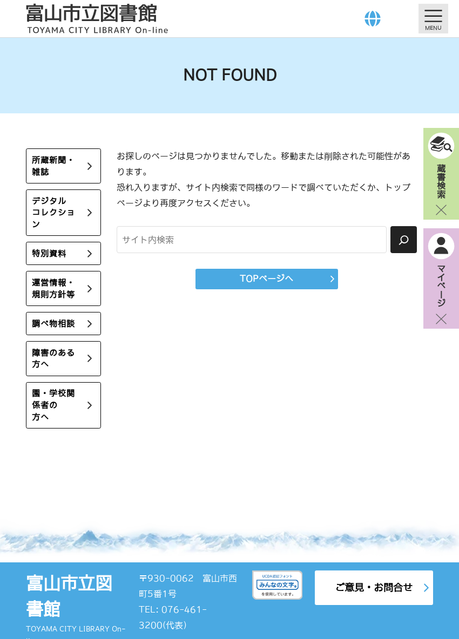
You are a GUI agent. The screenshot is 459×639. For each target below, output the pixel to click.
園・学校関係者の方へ (53, 405)
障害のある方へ (53, 359)
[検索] (403, 239)
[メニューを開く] (433, 18)
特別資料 (49, 253)
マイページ (441, 285)
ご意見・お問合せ (374, 587)
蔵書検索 (441, 181)
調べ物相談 (53, 324)
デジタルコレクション (53, 213)
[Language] (372, 18)
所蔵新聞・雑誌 (53, 166)
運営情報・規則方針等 (53, 288)
